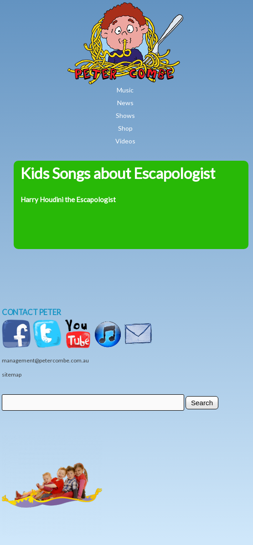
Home (151, 8)
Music (125, 90)
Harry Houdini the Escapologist (68, 199)
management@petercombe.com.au (45, 360)
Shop (125, 128)
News (125, 103)
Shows (125, 115)
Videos (125, 141)
